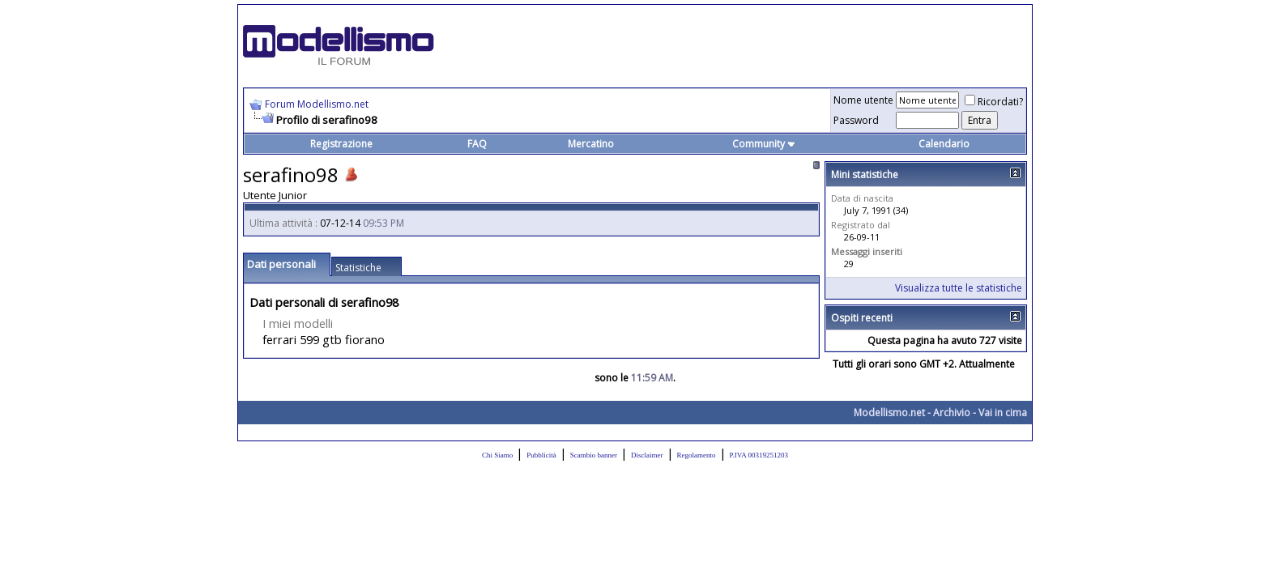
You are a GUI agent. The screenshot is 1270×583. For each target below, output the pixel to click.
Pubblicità (541, 455)
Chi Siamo (497, 455)
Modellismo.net (889, 412)
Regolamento (696, 455)
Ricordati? (994, 102)
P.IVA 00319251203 (759, 455)
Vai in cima (1002, 412)
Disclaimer (647, 455)
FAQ (477, 144)
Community (764, 144)
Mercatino (591, 144)
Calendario (944, 144)
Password (856, 120)
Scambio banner (593, 455)
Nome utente (863, 100)
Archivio (951, 412)
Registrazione (341, 144)
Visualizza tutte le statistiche (958, 288)
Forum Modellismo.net (317, 104)
